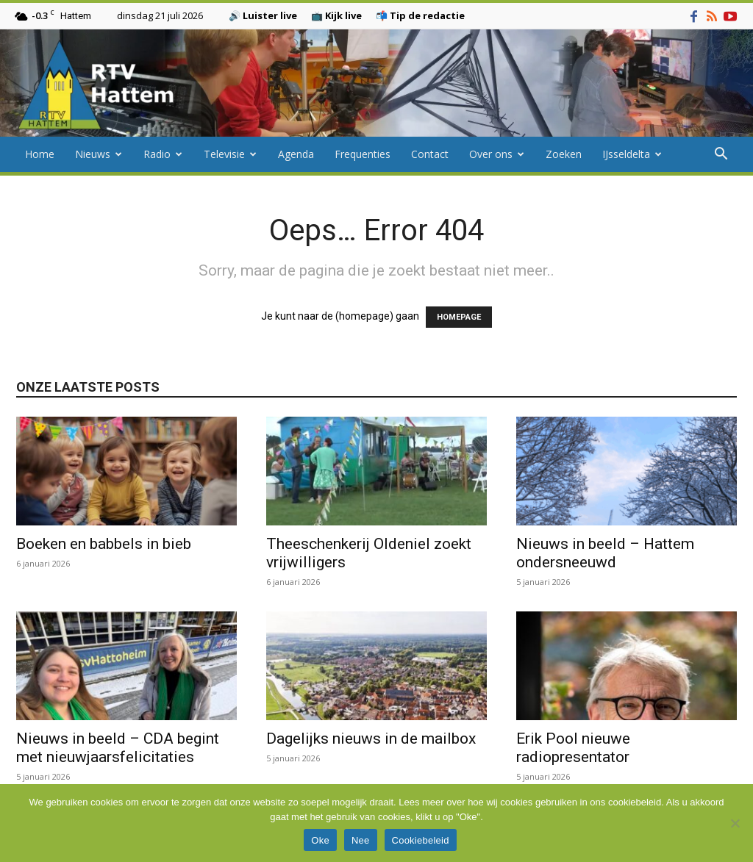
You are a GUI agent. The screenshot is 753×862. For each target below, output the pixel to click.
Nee (360, 840)
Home (39, 154)
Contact (430, 154)
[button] (720, 155)
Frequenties (362, 154)
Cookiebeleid (420, 840)
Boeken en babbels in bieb (103, 544)
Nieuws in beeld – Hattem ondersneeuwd (605, 553)
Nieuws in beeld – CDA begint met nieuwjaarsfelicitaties (117, 748)
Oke (320, 840)
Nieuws (98, 154)
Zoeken (564, 154)
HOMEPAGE (459, 317)
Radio (162, 154)
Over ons (496, 154)
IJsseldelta (632, 154)
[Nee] (734, 823)
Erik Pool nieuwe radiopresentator (573, 748)
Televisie (230, 154)
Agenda (296, 154)
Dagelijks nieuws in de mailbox (371, 738)
